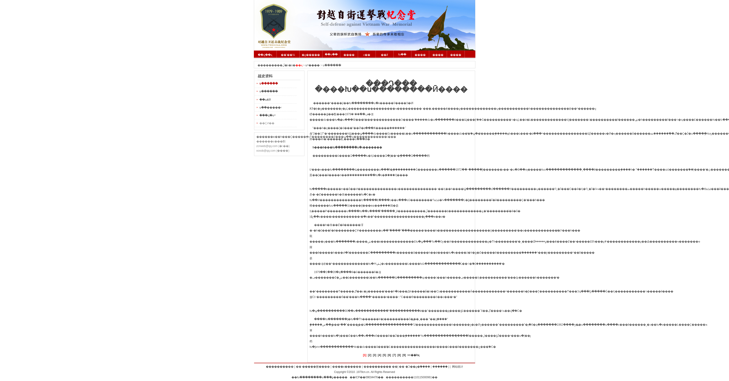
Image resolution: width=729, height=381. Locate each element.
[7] (394, 355)
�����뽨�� (313, 366)
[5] (384, 355)
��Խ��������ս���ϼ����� (319, 377)
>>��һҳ (413, 355)
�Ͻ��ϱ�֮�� (415, 366)
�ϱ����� (311, 55)
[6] (389, 355)
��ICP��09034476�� (366, 377)
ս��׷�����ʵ (270, 107)
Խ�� (402, 54)
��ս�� (331, 54)
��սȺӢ (265, 99)
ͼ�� (366, 55)
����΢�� (442, 366)
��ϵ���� (347, 366)
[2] (369, 355)
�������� (277, 366)
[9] (404, 355)
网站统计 (457, 366)
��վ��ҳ (265, 55)
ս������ (268, 83)
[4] (379, 355)
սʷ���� (312, 65)
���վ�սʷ (267, 115)
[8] (399, 355)
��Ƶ (384, 55)
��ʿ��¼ (288, 55)
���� (349, 55)
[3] (374, 355)
